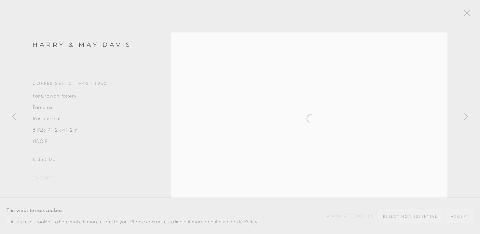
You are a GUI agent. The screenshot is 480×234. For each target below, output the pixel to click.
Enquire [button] (44, 178)
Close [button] (465, 15)
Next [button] (466, 117)
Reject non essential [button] (410, 216)
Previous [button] (14, 117)
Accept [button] (460, 216)
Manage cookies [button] (350, 216)
